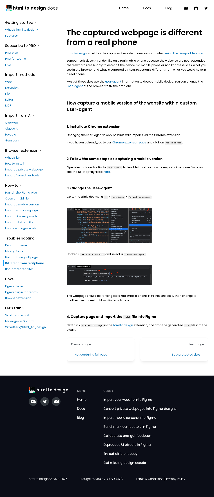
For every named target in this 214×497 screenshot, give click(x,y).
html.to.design (77, 53)
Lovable (10, 134)
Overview (11, 123)
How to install (14, 163)
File (7, 94)
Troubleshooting (22, 238)
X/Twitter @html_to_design (25, 327)
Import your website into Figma (127, 400)
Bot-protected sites (19, 269)
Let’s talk (15, 308)
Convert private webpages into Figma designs (140, 409)
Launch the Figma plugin (22, 192)
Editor (9, 99)
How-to (13, 185)
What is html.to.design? (21, 30)
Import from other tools (22, 175)
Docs (147, 8)
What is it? (12, 158)
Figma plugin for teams (21, 292)
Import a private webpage (24, 169)
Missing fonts (14, 251)
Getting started (21, 22)
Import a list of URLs (19, 222)
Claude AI (11, 129)
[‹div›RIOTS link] (115, 479)
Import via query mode (21, 216)
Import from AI (20, 115)
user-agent (113, 81)
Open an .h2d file (17, 198)
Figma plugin (14, 286)
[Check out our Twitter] (44, 401)
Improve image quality (21, 228)
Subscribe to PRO (22, 45)
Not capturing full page (21, 257)
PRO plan (11, 53)
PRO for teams (15, 59)
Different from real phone (24, 263)
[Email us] (56, 401)
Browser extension (23, 150)
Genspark (12, 140)
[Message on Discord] (194, 8)
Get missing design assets (124, 463)
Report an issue (16, 245)
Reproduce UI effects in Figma (127, 445)
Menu (81, 391)
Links (11, 279)
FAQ (8, 65)
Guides (108, 391)
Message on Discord (19, 321)
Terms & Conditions (149, 479)
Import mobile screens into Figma (129, 418)
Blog (168, 8)
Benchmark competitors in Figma (129, 427)
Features (11, 36)
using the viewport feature (184, 53)
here (106, 172)
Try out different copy (120, 454)
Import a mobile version (22, 204)
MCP (8, 105)
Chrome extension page (129, 142)
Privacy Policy (175, 479)
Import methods (22, 74)
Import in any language (21, 210)
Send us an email (17, 315)
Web (8, 82)
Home (124, 8)
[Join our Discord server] (33, 401)
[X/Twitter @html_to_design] (204, 8)
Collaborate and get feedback (127, 436)
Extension (12, 88)
